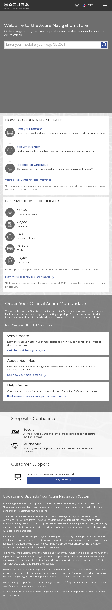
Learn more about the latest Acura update (31, 325)
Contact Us (64, 480)
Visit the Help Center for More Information (30, 180)
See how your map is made (26, 375)
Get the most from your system (29, 350)
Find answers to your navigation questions (36, 396)
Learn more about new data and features (29, 277)
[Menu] (104, 5)
